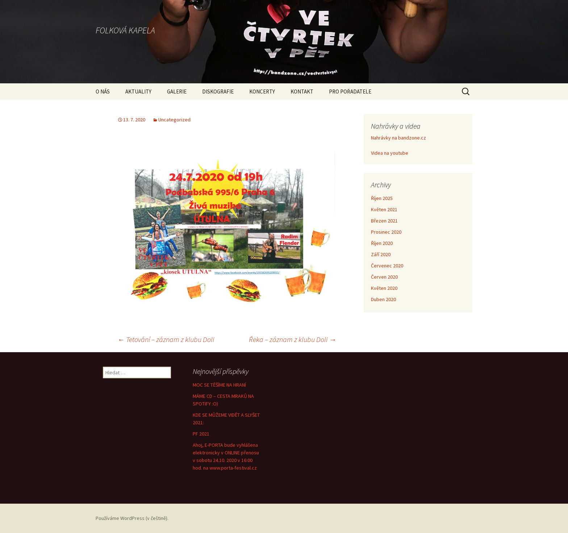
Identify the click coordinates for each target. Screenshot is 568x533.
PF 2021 (201, 433)
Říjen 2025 (382, 198)
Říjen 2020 (382, 243)
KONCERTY (262, 91)
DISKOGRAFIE (218, 91)
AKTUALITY (138, 91)
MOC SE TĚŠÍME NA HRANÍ (219, 385)
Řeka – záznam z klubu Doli (292, 339)
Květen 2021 (384, 209)
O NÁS (103, 91)
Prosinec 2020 (386, 232)
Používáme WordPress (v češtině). (132, 518)
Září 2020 (380, 254)
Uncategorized (174, 119)
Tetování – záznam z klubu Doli (165, 339)
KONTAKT (302, 91)
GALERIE (177, 91)
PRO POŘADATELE (350, 91)
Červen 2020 (384, 277)
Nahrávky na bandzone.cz (398, 137)
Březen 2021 (384, 220)
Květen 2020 (384, 288)
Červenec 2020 (387, 265)
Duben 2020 (383, 299)
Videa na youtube (389, 153)
